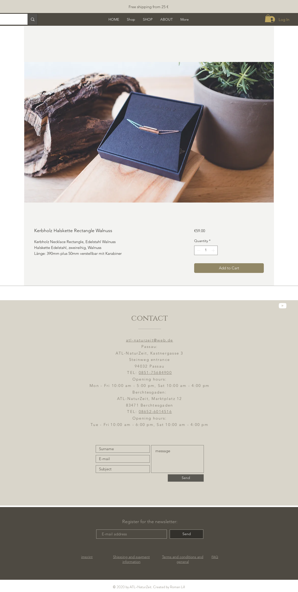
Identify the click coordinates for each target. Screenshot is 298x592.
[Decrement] (198, 250)
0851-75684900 (155, 372)
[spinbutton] (205, 250)
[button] (268, 18)
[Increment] (213, 250)
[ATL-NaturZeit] (282, 292)
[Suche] (33, 19)
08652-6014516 (155, 411)
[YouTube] (282, 305)
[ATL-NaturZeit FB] (282, 279)
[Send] (186, 478)
